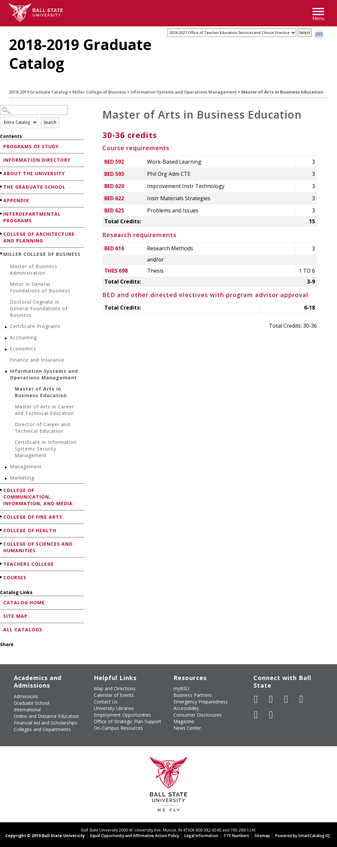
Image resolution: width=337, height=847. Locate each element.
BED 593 (114, 174)
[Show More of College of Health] (1, 530)
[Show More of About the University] (1, 173)
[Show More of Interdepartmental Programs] (1, 213)
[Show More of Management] (6, 467)
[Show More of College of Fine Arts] (1, 516)
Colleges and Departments (42, 729)
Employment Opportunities (122, 715)
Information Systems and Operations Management (184, 92)
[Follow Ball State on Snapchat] (271, 715)
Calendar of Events (114, 695)
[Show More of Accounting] (6, 338)
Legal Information (201, 835)
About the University (34, 173)
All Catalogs (22, 629)
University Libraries (114, 708)
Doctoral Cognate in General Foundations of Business (38, 308)
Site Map (15, 616)
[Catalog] (231, 32)
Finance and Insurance (37, 360)
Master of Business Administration (33, 269)
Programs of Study (31, 146)
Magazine (183, 721)
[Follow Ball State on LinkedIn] (256, 715)
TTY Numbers (236, 835)
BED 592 (114, 161)
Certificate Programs (35, 326)
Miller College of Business (99, 92)
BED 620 (114, 186)
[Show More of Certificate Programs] (6, 327)
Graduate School (31, 703)
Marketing (22, 478)
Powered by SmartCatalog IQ (302, 835)
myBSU (181, 688)
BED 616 (114, 248)
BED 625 (114, 210)
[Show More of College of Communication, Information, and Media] (1, 489)
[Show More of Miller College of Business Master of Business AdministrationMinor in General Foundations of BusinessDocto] (1, 253)
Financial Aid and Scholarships (45, 723)
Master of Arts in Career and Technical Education (44, 409)
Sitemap (262, 835)
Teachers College (28, 564)
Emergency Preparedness (200, 701)
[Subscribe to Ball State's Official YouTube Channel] (286, 699)
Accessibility (186, 708)
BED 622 (114, 198)
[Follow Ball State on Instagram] (301, 699)
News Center (187, 728)
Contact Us (105, 701)
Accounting (23, 337)
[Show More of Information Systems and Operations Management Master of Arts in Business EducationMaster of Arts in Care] (6, 371)
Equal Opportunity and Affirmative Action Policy (134, 835)
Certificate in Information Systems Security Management (46, 448)
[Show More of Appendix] (1, 200)
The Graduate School (34, 187)
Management (26, 466)
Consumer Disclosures (197, 715)
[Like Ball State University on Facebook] (256, 699)
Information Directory (36, 160)
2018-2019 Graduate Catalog (38, 92)
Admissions (26, 696)
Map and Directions (115, 688)
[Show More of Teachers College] (1, 563)
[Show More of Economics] (6, 349)
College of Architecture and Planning (39, 237)
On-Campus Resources (118, 728)
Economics (23, 348)
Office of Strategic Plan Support (127, 721)
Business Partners (192, 695)
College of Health (29, 530)
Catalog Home (24, 602)
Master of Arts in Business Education (41, 392)
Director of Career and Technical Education (42, 427)
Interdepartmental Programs (32, 217)
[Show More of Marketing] (6, 478)
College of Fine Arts (32, 517)
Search (50, 122)
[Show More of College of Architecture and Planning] (1, 233)
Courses (14, 577)
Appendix (16, 200)
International (27, 709)
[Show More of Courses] (1, 577)
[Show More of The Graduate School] (1, 186)
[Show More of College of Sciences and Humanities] (1, 543)
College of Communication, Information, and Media (38, 496)
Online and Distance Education (46, 716)
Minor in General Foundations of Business (40, 287)
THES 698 (116, 270)
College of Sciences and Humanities (38, 547)
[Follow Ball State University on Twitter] (271, 699)
